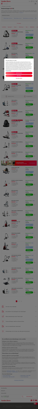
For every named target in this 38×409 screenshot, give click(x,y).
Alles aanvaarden (19, 73)
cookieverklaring (8, 70)
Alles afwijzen (19, 75)
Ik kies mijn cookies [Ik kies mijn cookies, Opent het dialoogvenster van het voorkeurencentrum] (19, 78)
